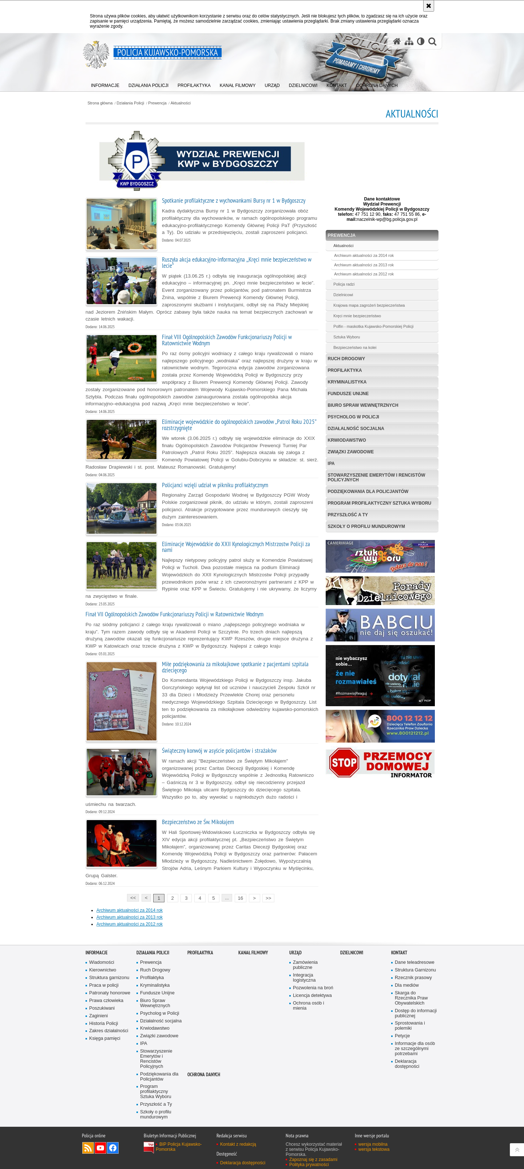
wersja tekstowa (373, 1149)
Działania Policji (130, 103)
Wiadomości (101, 962)
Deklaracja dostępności (407, 1064)
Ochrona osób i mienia (308, 1006)
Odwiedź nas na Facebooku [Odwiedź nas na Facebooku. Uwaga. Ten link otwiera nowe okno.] (113, 1148)
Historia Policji (103, 1023)
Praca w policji (104, 985)
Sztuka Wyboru (346, 337)
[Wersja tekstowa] (421, 41)
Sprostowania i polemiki (410, 1026)
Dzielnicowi (343, 295)
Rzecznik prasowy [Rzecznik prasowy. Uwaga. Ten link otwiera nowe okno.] (413, 977)
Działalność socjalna (356, 428)
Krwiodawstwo (347, 440)
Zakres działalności (108, 1031)
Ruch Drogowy (346, 358)
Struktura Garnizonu (415, 970)
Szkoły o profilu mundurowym (366, 526)
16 (240, 898)
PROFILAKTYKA (200, 953)
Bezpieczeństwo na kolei (354, 347)
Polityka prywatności (309, 1164)
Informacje (97, 953)
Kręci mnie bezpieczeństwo (357, 316)
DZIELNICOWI (351, 953)
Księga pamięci (104, 1038)
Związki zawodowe (351, 451)
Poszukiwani (102, 1008)
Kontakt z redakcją (238, 1144)
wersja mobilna (373, 1144)
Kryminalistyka (347, 382)
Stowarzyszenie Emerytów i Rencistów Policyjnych (376, 477)
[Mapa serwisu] (409, 41)
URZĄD (295, 953)
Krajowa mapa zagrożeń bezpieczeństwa (369, 305)
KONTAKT (399, 953)
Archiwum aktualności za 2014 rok (129, 910)
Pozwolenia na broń (313, 988)
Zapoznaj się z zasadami (313, 1159)
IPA (331, 463)
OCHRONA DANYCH (203, 1074)
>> (266, 897)
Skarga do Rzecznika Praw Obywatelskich (411, 998)
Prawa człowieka (106, 1000)
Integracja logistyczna (304, 978)
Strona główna (99, 103)
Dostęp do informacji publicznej (416, 1013)
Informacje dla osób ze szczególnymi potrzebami (415, 1048)
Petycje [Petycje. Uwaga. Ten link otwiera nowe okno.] (402, 1036)
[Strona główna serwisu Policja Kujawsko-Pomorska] (397, 41)
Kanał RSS (88, 1148)
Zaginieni (98, 1016)
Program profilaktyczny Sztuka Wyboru (380, 503)
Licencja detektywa (312, 995)
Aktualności (181, 103)
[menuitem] (105, 84)
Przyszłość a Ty (348, 514)
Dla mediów (407, 985)
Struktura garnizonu (109, 977)
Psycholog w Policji (353, 417)
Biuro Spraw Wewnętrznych (363, 405)
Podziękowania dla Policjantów (368, 491)
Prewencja (157, 103)
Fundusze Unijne (348, 393)
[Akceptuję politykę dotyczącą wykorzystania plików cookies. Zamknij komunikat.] (428, 6)
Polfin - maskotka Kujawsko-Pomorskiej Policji (373, 326)
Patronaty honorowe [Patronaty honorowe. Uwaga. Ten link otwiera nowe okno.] (109, 993)
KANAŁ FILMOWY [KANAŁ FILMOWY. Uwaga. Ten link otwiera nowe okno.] (253, 953)
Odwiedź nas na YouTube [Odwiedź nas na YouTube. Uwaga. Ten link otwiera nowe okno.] (100, 1148)
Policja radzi (343, 284)
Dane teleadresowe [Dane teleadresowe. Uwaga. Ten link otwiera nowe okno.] (414, 962)
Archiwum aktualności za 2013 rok (129, 917)
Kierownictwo (102, 970)
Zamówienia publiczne (305, 965)
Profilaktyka (345, 370)
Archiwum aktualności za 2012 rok (129, 924)
